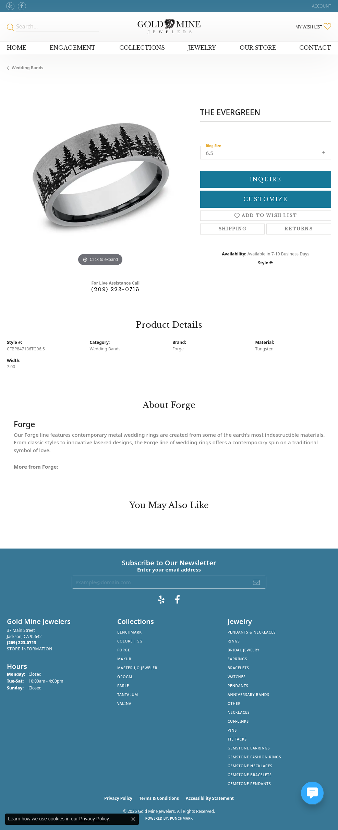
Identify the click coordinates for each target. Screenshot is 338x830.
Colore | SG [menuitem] (130, 641)
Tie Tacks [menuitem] (237, 739)
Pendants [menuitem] (238, 685)
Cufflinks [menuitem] (238, 721)
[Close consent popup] (133, 819)
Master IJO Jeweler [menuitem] (137, 667)
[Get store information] (29, 649)
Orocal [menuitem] (125, 676)
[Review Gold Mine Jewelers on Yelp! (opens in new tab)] (10, 6)
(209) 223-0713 (115, 289)
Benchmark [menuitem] (129, 632)
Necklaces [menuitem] (239, 712)
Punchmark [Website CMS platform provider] (181, 818)
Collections (142, 47)
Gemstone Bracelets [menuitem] (250, 774)
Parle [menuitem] (123, 685)
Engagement (73, 47)
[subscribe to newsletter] (257, 582)
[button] (321, 6)
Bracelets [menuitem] (238, 667)
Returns (299, 228)
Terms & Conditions (159, 798)
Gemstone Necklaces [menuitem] (250, 765)
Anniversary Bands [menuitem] (248, 694)
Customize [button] (265, 199)
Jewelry (202, 47)
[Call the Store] (21, 643)
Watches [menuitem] (237, 676)
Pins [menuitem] (232, 730)
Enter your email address (169, 569)
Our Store (258, 47)
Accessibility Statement (210, 798)
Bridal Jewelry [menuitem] (243, 650)
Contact (315, 47)
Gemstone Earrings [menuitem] (249, 748)
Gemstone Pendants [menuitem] (249, 783)
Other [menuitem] (234, 703)
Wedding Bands (27, 68)
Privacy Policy (118, 798)
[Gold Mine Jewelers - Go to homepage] (169, 26)
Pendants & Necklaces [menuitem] (252, 632)
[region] (100, 174)
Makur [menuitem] (124, 659)
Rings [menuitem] (234, 641)
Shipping (232, 228)
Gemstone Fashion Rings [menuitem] (254, 757)
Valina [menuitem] (124, 703)
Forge (178, 349)
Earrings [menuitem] (237, 659)
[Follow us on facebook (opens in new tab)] (22, 6)
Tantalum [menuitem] (127, 694)
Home (16, 47)
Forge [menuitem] (123, 650)
